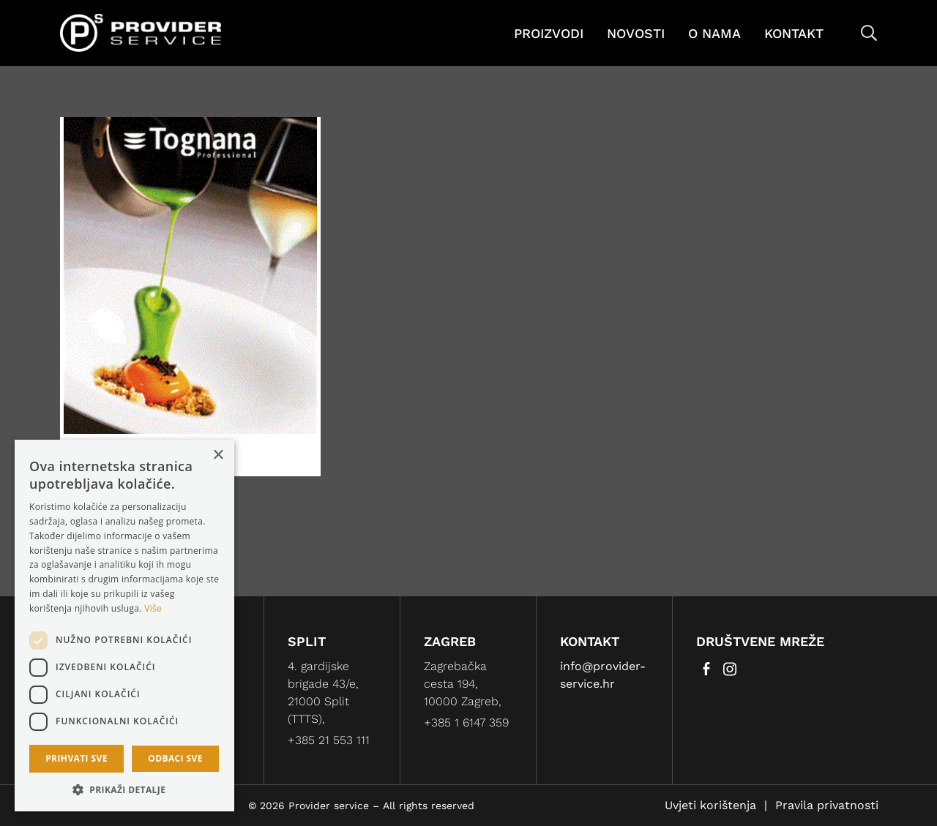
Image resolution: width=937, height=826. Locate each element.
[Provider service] (140, 32)
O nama (714, 33)
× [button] (217, 455)
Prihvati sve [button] (76, 758)
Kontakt (794, 33)
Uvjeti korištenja (710, 805)
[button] (124, 789)
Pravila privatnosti (826, 805)
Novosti (636, 33)
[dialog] (124, 625)
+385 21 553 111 (329, 740)
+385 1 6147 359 (466, 722)
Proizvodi (548, 33)
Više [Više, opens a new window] (153, 608)
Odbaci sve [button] (175, 758)
